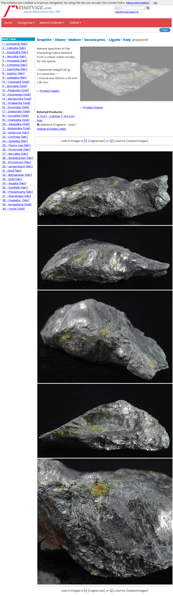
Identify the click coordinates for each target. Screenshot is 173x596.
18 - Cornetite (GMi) (15, 116)
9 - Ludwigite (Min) (14, 78)
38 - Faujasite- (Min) (15, 200)
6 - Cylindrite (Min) (14, 65)
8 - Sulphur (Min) (13, 73)
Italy (40, 120)
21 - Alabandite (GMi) (16, 128)
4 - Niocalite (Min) (14, 57)
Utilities (75, 23)
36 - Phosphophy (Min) (17, 192)
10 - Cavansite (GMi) (15, 82)
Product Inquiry (50, 91)
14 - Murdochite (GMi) (16, 99)
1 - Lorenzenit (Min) (15, 44)
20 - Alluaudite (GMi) (16, 124)
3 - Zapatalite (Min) (15, 52)
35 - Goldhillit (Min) (15, 188)
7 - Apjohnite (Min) (14, 69)
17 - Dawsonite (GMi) (16, 111)
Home (8, 23)
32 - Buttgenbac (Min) (17, 175)
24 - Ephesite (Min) (15, 141)
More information (137, 3)
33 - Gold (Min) (12, 179)
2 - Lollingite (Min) (14, 48)
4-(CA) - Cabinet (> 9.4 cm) (56, 116)
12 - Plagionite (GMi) (15, 90)
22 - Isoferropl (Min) (15, 133)
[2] (111, 141)
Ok (155, 3)
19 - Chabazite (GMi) (16, 120)
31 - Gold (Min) (12, 171)
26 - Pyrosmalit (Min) (16, 150)
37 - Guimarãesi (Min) (16, 196)
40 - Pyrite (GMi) (13, 209)
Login (165, 30)
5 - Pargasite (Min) (14, 61)
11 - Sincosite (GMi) (14, 86)
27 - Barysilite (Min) (15, 154)
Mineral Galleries (52, 23)
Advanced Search (127, 12)
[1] (85, 141)
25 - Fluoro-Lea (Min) (16, 145)
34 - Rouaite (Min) (14, 183)
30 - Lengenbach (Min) (17, 166)
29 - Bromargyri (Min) (16, 162)
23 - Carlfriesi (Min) (15, 137)
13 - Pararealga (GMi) (16, 95)
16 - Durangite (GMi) (15, 107)
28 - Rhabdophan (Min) (17, 158)
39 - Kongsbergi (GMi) (17, 205)
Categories (25, 23)
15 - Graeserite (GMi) (16, 103)
